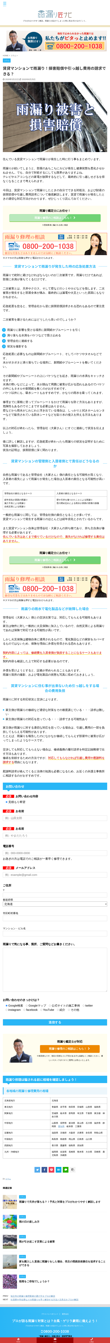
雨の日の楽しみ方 (29, 1221)
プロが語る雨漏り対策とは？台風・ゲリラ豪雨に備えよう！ (55, 1321)
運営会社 (65, 1314)
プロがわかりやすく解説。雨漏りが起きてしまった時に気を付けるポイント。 (55, 1326)
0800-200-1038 (55, 1331)
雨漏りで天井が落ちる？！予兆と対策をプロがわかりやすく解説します (60, 1201)
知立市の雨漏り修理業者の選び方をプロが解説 (33, 1296)
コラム (8, 1179)
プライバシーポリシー (49, 1314)
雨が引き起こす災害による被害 (37, 1241)
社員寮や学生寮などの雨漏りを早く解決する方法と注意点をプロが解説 (44, 1299)
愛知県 (61, 1126)
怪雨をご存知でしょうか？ (34, 1281)
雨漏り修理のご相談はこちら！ (55, 217)
